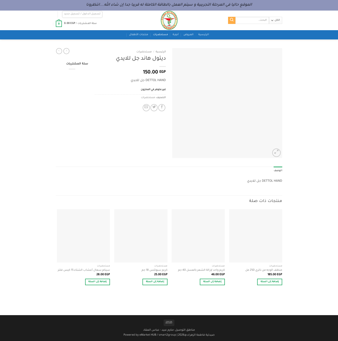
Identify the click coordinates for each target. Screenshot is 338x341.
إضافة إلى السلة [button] (270, 282)
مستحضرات (160, 34)
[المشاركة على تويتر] (154, 107)
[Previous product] (59, 51)
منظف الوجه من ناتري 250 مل (263, 270)
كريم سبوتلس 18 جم (154, 270)
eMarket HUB (147, 335)
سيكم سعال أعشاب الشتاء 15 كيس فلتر (84, 270)
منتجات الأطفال (138, 34)
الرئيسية (203, 34)
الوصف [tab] (278, 170)
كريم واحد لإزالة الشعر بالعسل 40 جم (201, 270)
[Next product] (66, 51)
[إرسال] (231, 20)
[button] (82, 14)
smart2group (167, 335)
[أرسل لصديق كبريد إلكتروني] (146, 107)
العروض (188, 34)
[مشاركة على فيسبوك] (161, 107)
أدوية (175, 34)
